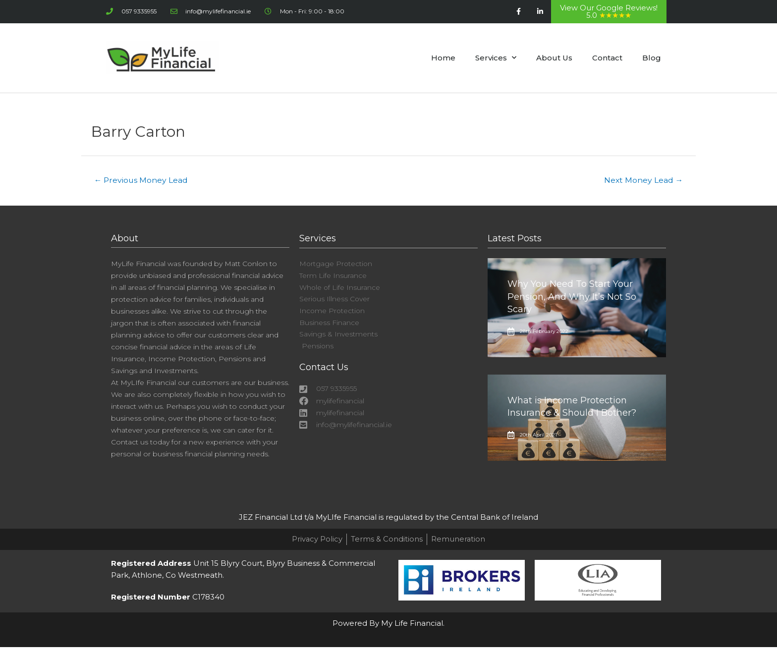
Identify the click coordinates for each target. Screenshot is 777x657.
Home (443, 56)
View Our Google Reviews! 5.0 (609, 11)
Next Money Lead (643, 179)
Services (495, 57)
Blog (651, 56)
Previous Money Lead (142, 179)
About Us (554, 56)
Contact (607, 56)
